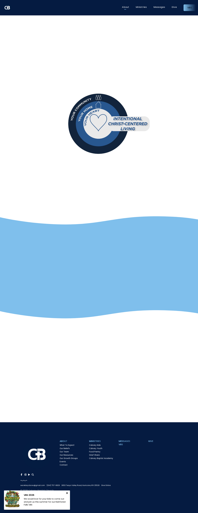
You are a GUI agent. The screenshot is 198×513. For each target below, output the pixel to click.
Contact (64, 465)
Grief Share (94, 455)
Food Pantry (94, 451)
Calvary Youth (95, 448)
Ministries (141, 7)
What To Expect (67, 445)
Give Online (106, 485)
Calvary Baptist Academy (101, 458)
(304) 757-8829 (53, 485)
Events (63, 461)
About (125, 7)
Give (174, 7)
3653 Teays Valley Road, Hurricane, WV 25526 (80, 485)
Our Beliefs (65, 448)
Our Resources (66, 455)
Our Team (64, 451)
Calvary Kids (95, 445)
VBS (189, 7)
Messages (159, 7)
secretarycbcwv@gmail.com (32, 485)
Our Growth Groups (69, 458)
